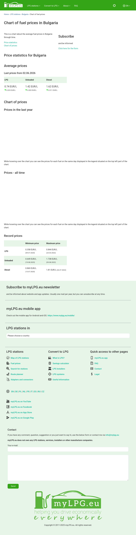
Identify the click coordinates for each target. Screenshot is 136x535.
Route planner (14, 374)
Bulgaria (25, 14)
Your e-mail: (13, 445)
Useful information (58, 379)
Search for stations (17, 369)
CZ (43, 391)
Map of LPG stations (17, 358)
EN (12, 391)
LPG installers (56, 369)
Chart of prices (10, 45)
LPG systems (56, 374)
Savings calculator (58, 363)
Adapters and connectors (19, 379)
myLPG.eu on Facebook (19, 407)
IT (31, 391)
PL (20, 391)
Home (6, 14)
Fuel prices (13, 363)
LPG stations (15, 14)
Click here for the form (68, 48)
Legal (94, 374)
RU (39, 391)
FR (28, 391)
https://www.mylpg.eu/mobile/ (61, 315)
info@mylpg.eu (112, 435)
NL (24, 391)
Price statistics (10, 42)
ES (35, 391)
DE (16, 391)
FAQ (76, 6)
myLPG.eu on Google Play (20, 418)
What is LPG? (56, 358)
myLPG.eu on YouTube (18, 401)
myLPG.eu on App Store (19, 412)
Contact (96, 369)
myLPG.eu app (99, 358)
